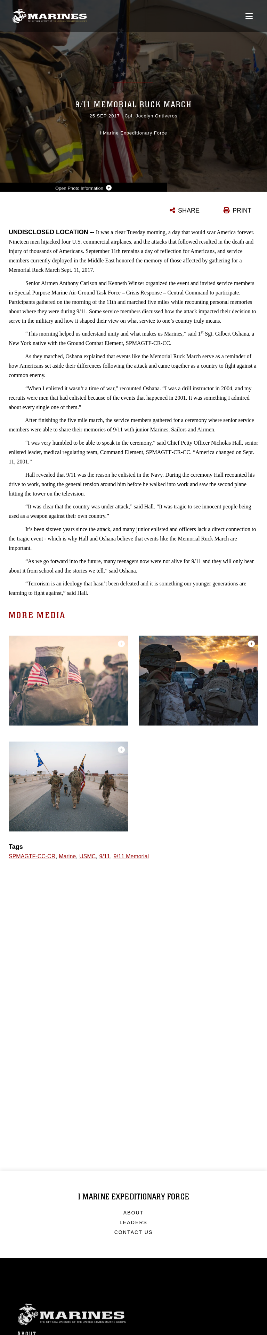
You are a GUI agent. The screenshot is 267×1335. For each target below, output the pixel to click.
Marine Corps (133, 1320)
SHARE (189, 210)
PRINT (242, 210)
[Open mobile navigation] (249, 16)
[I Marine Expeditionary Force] (49, 16)
